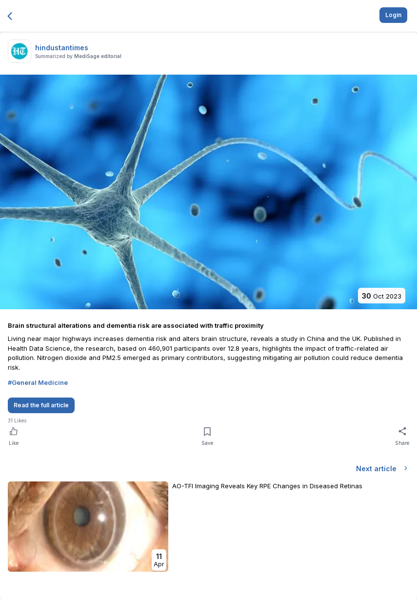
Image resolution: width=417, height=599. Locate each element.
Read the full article (41, 405)
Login (393, 15)
